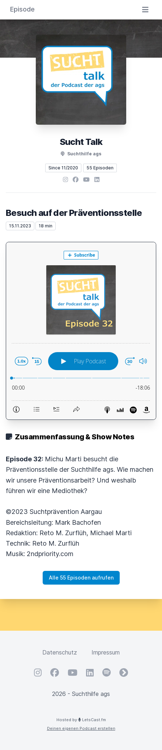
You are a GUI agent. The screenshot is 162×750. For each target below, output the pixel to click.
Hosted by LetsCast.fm (81, 719)
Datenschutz (59, 652)
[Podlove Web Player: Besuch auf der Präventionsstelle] (81, 331)
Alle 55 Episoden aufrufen (81, 577)
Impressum (105, 652)
